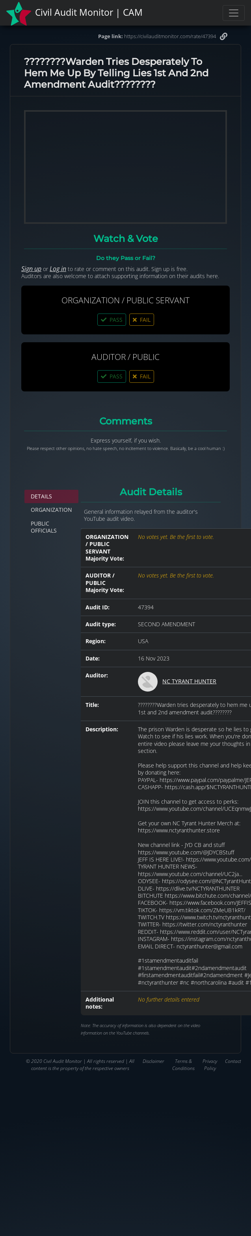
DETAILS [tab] (41, 496)
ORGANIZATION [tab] (51, 509)
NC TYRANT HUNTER (189, 681)
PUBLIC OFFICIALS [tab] (44, 527)
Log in (58, 268)
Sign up (31, 268)
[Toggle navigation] (234, 13)
